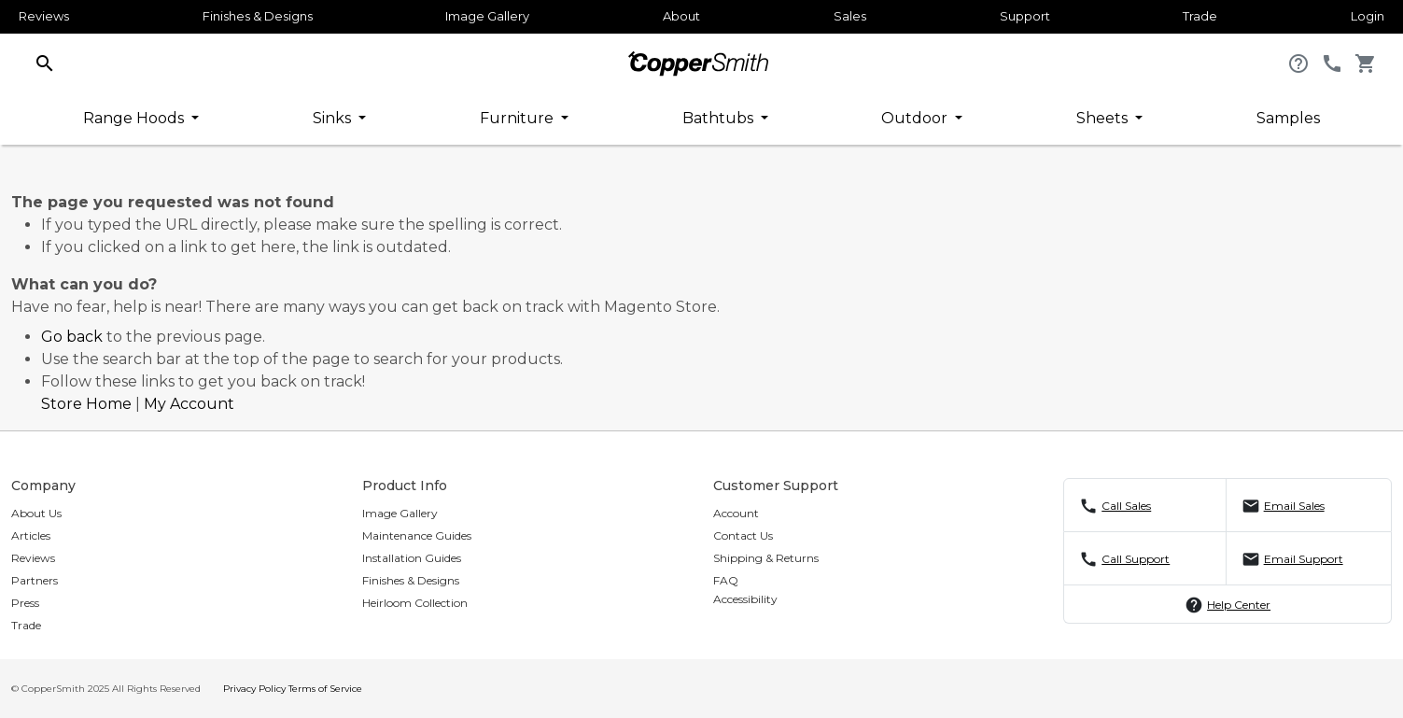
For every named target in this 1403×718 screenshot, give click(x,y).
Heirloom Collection (415, 603)
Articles (30, 535)
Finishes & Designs (258, 15)
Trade (1200, 15)
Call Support (1135, 559)
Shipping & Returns (766, 558)
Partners (34, 580)
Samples (1288, 118)
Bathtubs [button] (719, 118)
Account (736, 513)
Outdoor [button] (916, 118)
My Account (189, 404)
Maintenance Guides (416, 535)
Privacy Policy (254, 689)
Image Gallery (487, 15)
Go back (72, 336)
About (681, 15)
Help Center (1238, 605)
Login (1367, 15)
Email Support (1303, 559)
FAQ (725, 580)
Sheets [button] (1103, 118)
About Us (36, 513)
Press (25, 603)
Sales (850, 15)
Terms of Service (325, 689)
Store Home (86, 404)
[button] (45, 62)
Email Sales (1294, 506)
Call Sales (1126, 506)
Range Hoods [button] (135, 118)
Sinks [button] (334, 118)
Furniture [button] (518, 118)
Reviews (44, 15)
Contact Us (743, 535)
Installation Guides (411, 558)
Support (1025, 15)
